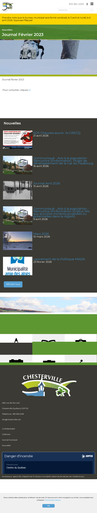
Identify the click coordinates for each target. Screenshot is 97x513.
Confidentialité (8, 456)
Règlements (7, 478)
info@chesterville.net (11, 444)
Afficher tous (13, 295)
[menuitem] (76, 4)
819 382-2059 (76, 4)
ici (30, 96)
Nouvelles (6, 473)
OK (48, 506)
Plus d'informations (52, 500)
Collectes (6, 462)
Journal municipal (9, 467)
